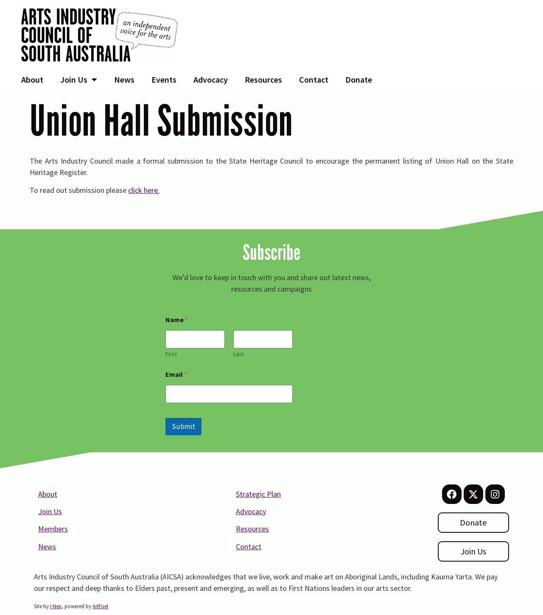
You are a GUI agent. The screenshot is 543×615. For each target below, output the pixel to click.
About (32, 79)
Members (53, 529)
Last (238, 354)
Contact (313, 79)
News (124, 79)
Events (163, 79)
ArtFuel (100, 606)
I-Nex (56, 606)
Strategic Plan (258, 494)
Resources (263, 79)
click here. (144, 190)
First (171, 354)
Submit (183, 426)
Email (176, 374)
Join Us (78, 79)
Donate (358, 79)
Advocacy (210, 79)
